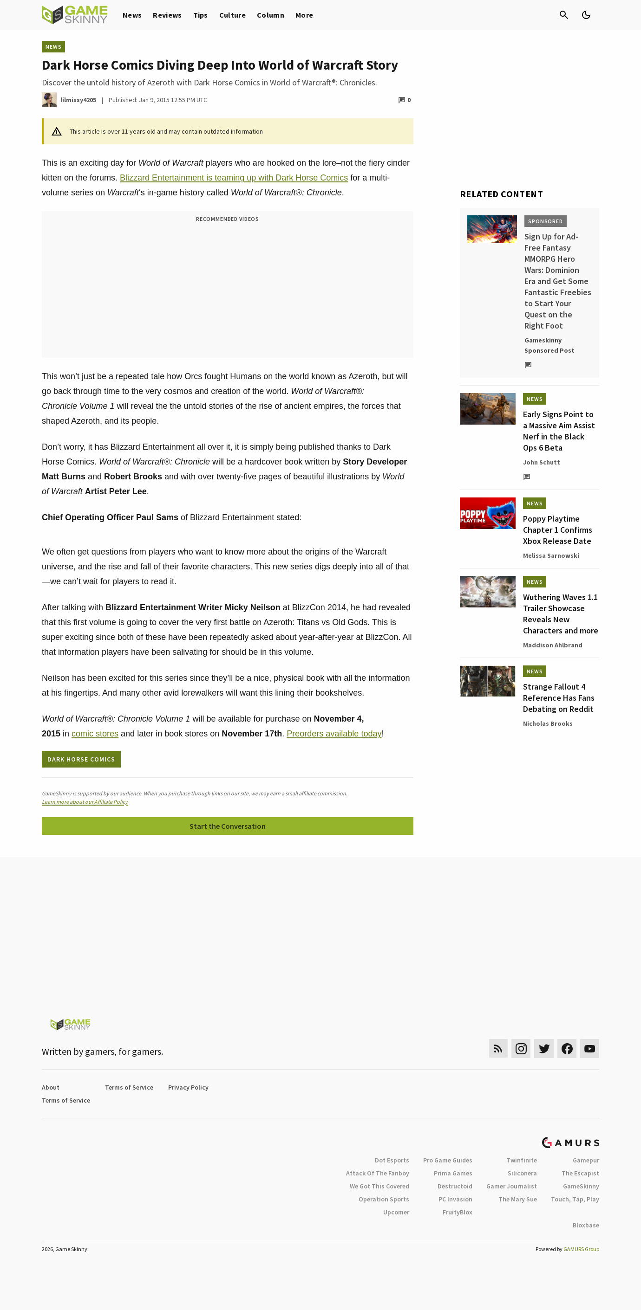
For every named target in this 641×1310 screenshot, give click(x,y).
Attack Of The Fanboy (377, 1173)
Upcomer (396, 1212)
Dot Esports (392, 1160)
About (50, 1087)
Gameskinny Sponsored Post (549, 345)
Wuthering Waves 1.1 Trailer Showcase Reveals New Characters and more (560, 614)
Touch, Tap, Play (575, 1199)
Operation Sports (384, 1199)
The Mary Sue (517, 1199)
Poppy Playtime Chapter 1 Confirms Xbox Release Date (557, 529)
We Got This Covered (379, 1186)
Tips (200, 14)
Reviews (167, 14)
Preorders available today (334, 733)
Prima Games (453, 1173)
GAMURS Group (581, 1248)
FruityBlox (457, 1212)
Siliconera (522, 1173)
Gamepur (586, 1160)
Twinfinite (521, 1160)
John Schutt (541, 462)
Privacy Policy (188, 1087)
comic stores (95, 733)
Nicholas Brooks (548, 723)
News (132, 14)
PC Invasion (455, 1199)
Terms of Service (129, 1087)
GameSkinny (581, 1186)
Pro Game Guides (447, 1160)
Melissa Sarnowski (551, 555)
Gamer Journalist (511, 1186)
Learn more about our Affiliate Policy (85, 801)
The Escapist (580, 1173)
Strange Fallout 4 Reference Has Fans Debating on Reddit (559, 697)
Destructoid (455, 1186)
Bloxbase (586, 1225)
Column (270, 14)
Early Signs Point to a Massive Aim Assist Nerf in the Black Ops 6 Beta (559, 431)
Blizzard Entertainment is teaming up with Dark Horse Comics (234, 177)
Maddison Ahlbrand (552, 645)
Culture (232, 14)
